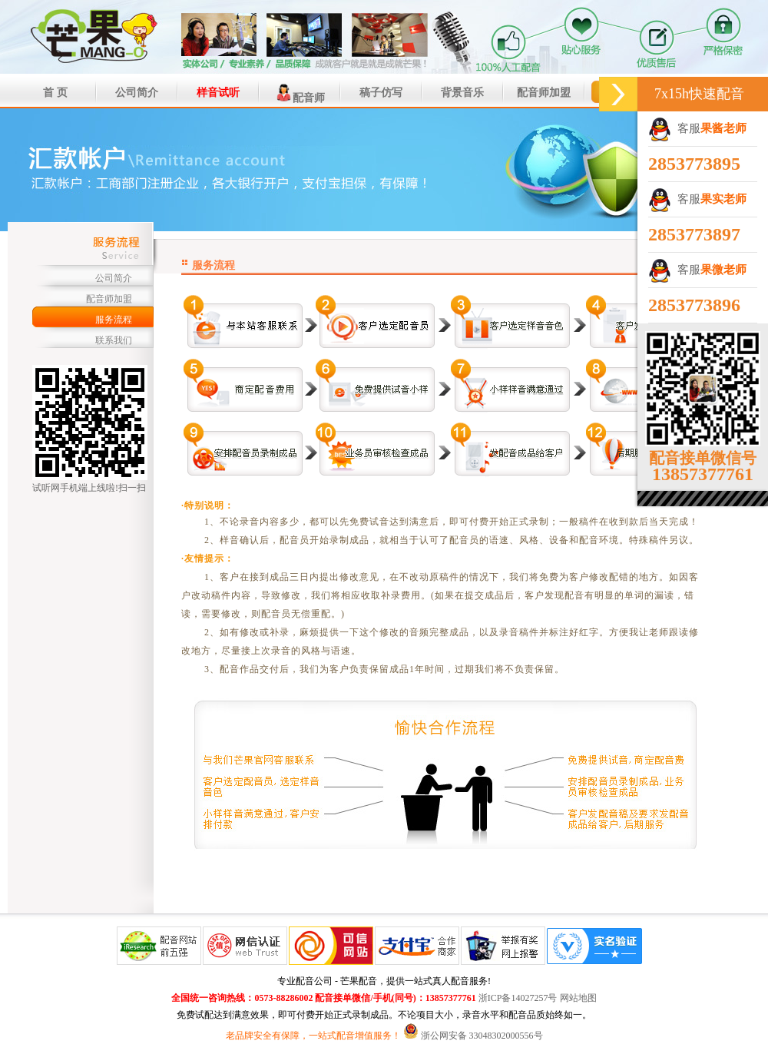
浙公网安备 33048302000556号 (482, 1035)
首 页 (55, 92)
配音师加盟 (544, 92)
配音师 (299, 93)
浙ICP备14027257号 (518, 998)
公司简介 (136, 92)
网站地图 (578, 998)
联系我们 (113, 340)
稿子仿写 (380, 92)
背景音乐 (462, 92)
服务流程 (113, 319)
